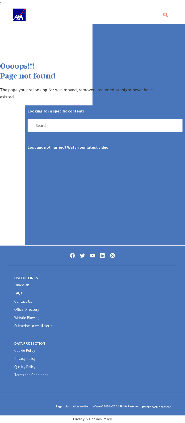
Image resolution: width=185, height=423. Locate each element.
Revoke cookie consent (156, 407)
